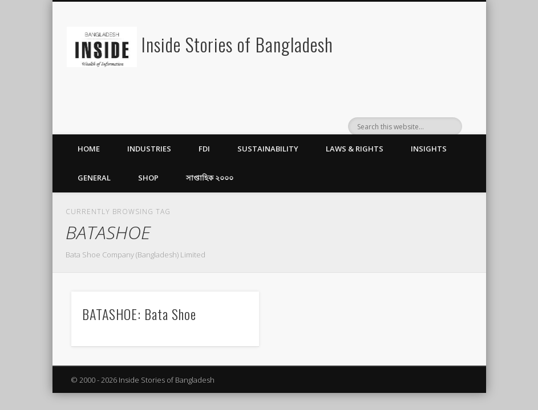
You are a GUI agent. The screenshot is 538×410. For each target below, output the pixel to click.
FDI (204, 149)
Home (89, 149)
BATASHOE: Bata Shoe (139, 314)
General (94, 178)
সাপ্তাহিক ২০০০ (209, 178)
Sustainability (267, 149)
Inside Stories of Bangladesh (237, 44)
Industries (149, 149)
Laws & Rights (354, 149)
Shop (148, 178)
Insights (429, 149)
